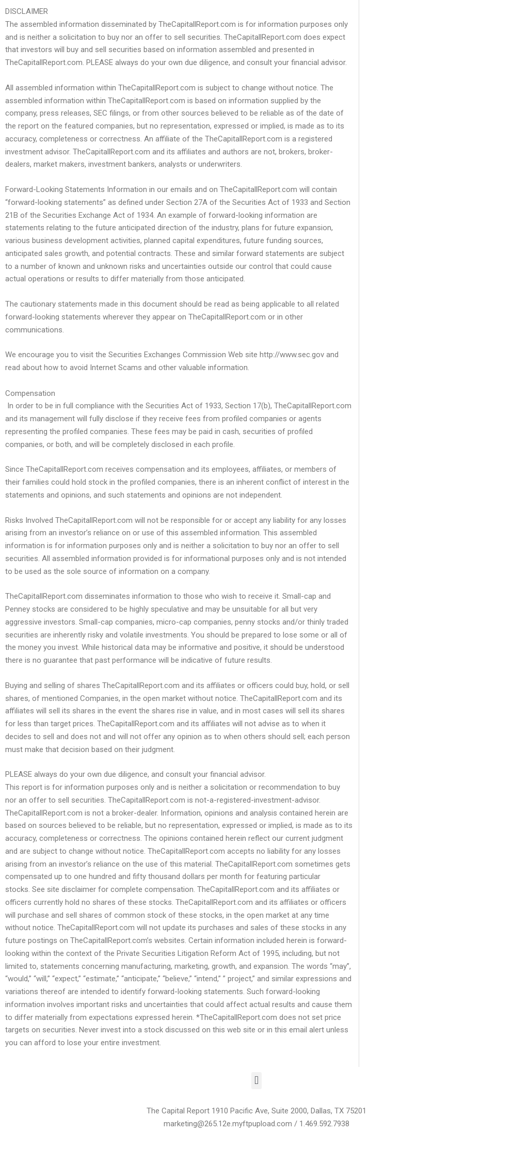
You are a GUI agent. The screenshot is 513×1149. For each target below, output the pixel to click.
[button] (256, 1080)
